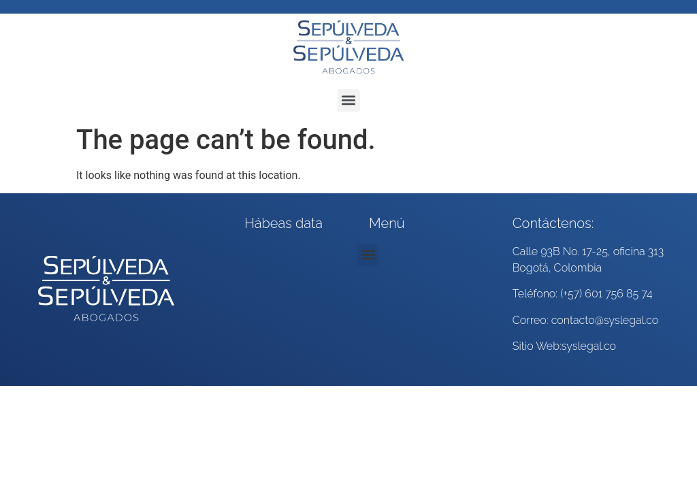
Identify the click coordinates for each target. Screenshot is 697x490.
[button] (349, 100)
